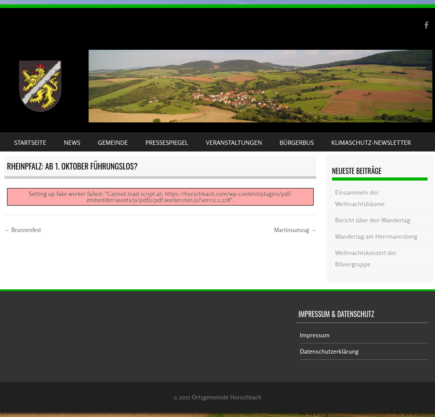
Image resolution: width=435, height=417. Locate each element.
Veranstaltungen (234, 142)
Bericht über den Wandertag (372, 220)
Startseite (30, 142)
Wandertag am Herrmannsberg (376, 236)
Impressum (315, 335)
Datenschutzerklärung (329, 351)
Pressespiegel (167, 142)
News (72, 142)
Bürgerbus (296, 142)
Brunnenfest (22, 229)
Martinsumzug (295, 229)
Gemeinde (113, 142)
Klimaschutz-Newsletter (370, 142)
